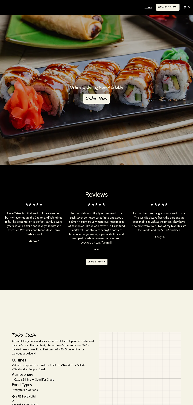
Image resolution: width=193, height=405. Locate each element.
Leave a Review (96, 262)
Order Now (96, 99)
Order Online (167, 7)
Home (148, 7)
